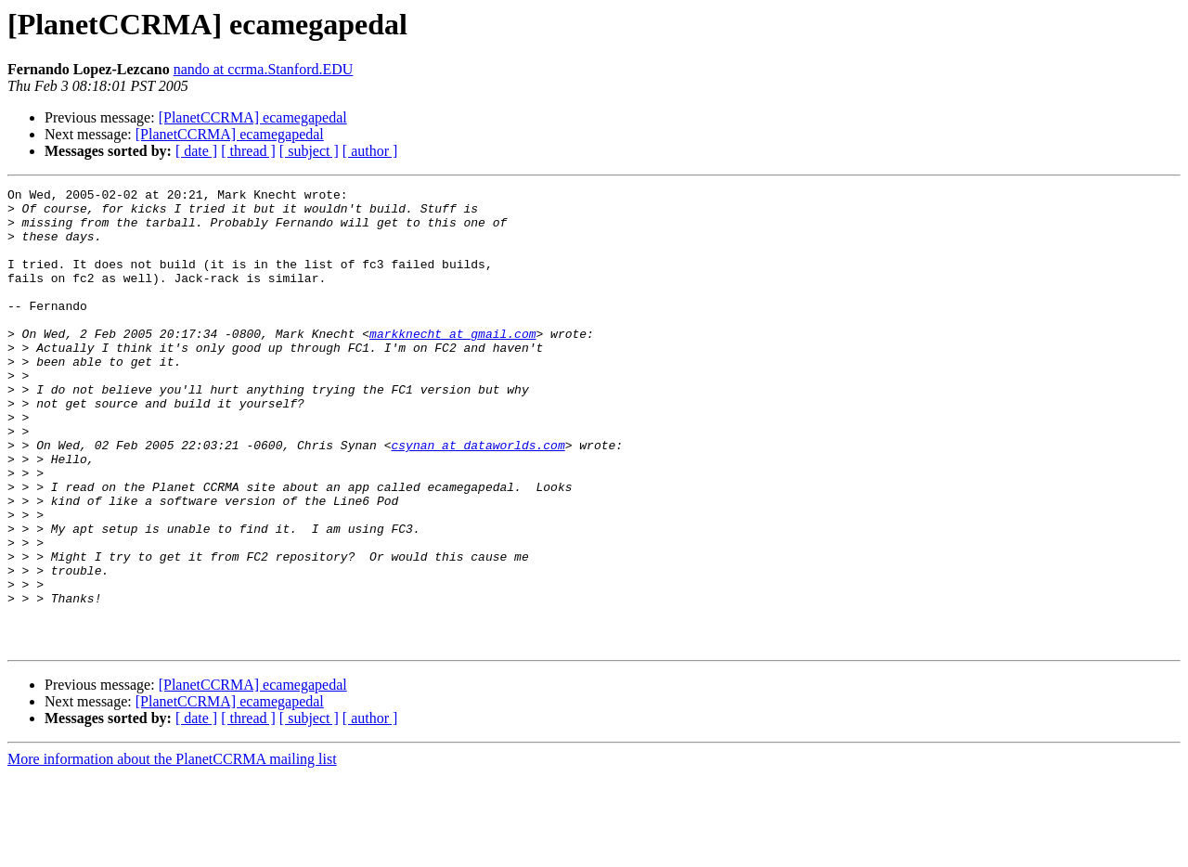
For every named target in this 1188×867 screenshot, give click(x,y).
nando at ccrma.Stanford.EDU (264, 69)
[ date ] (196, 151)
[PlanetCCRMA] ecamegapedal (253, 117)
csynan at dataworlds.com (477, 497)
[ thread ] (248, 151)
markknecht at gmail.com (452, 364)
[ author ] (370, 151)
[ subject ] (309, 151)
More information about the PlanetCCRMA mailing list (172, 851)
